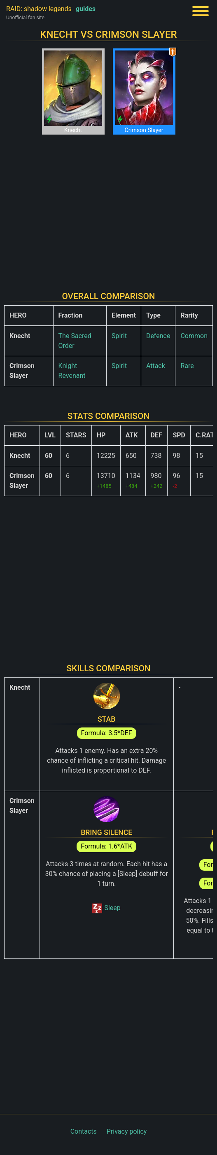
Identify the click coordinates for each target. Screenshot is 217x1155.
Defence (158, 336)
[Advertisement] (108, 206)
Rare (187, 366)
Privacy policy (127, 1131)
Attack (155, 366)
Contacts (83, 1131)
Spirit (119, 336)
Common (194, 336)
